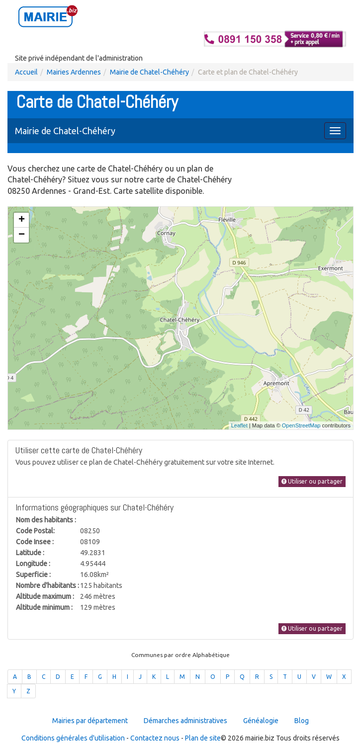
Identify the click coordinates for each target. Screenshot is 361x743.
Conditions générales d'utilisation (73, 738)
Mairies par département (90, 721)
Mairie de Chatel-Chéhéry (149, 72)
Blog (301, 721)
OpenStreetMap (301, 425)
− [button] (21, 235)
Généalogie (260, 721)
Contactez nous (155, 738)
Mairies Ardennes (74, 72)
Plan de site (203, 738)
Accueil (26, 72)
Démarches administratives (185, 721)
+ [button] (21, 220)
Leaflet (239, 425)
